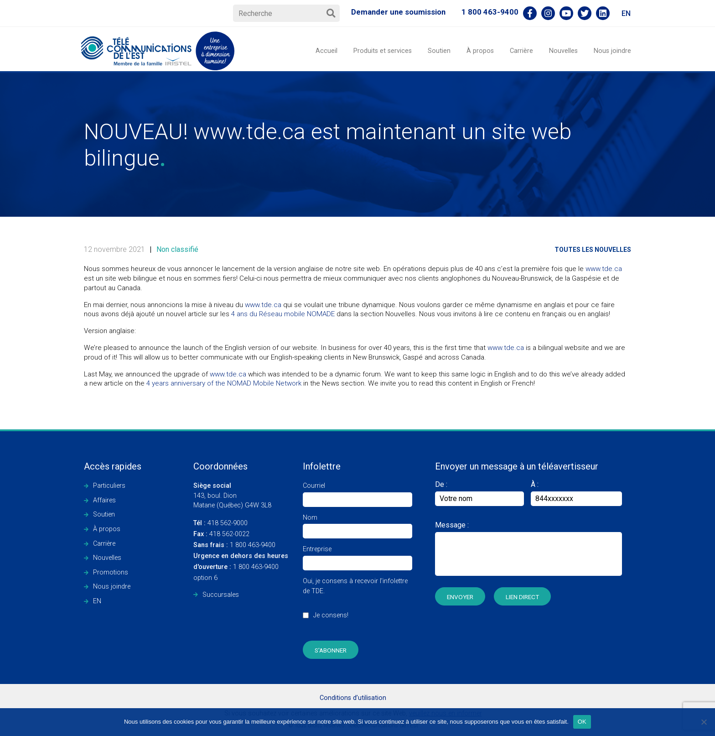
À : (535, 484)
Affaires (104, 500)
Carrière (521, 51)
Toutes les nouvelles (592, 249)
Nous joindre (612, 51)
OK (582, 721)
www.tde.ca (603, 269)
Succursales (220, 595)
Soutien (439, 51)
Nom (357, 524)
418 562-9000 (220, 523)
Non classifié (177, 249)
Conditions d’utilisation (353, 698)
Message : (452, 525)
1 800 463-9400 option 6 (240, 567)
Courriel (357, 492)
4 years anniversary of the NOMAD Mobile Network (223, 383)
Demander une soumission (398, 11)
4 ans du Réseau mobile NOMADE (283, 314)
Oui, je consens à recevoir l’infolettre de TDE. (357, 603)
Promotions (110, 572)
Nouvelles (563, 51)
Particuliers (109, 486)
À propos (480, 51)
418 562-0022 (221, 534)
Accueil (326, 51)
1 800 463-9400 (489, 11)
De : (479, 493)
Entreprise (357, 556)
